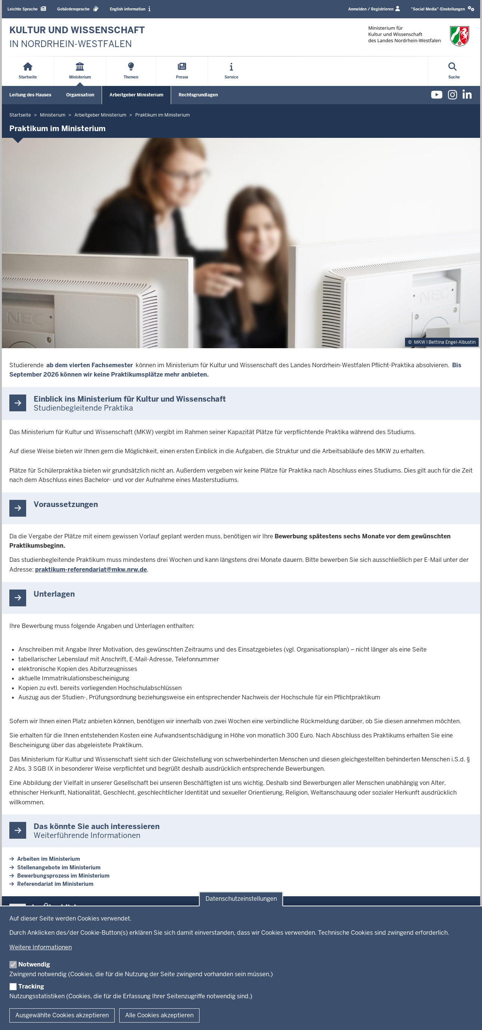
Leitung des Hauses (30, 95)
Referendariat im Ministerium (55, 884)
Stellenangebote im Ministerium (59, 867)
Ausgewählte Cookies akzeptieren (62, 1015)
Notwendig (34, 964)
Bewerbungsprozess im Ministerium (63, 875)
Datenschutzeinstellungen (241, 899)
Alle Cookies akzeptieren (159, 1015)
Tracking (31, 986)
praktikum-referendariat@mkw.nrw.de (91, 569)
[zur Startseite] (77, 37)
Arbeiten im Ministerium (48, 859)
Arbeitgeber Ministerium (136, 95)
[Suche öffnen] (454, 71)
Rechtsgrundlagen (198, 95)
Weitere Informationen (40, 947)
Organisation (80, 95)
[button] (442, 9)
